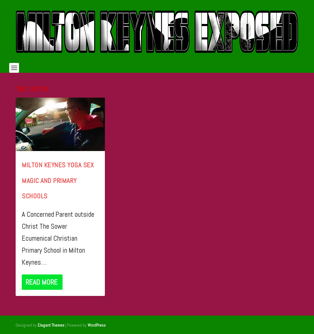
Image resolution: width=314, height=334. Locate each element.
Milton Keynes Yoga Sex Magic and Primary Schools (58, 180)
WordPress (97, 325)
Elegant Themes (51, 325)
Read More (41, 282)
